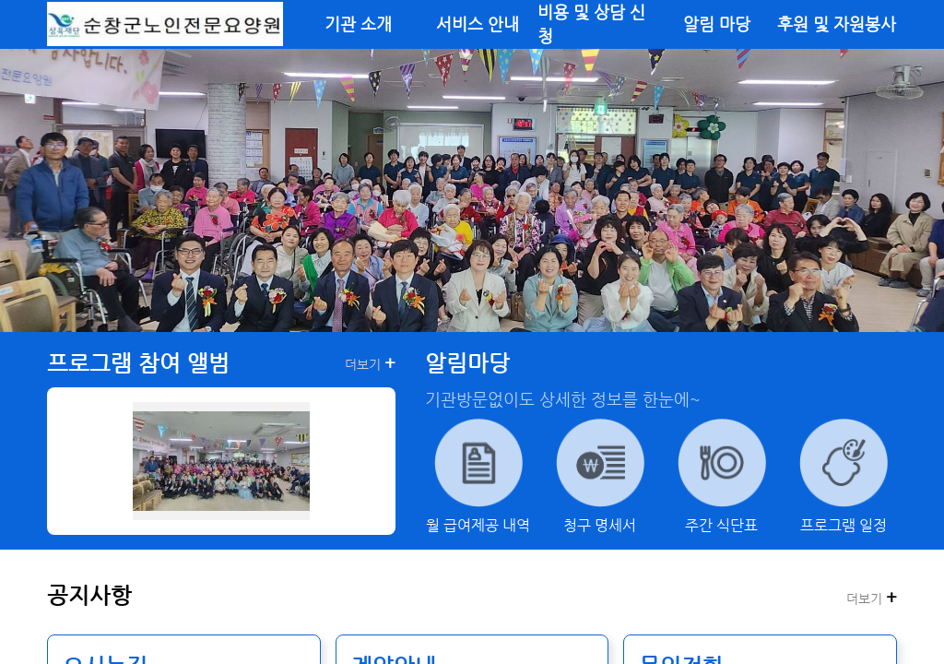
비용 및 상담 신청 (591, 24)
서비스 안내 (477, 24)
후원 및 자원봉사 (836, 24)
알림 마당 (716, 24)
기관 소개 (358, 24)
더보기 (370, 363)
